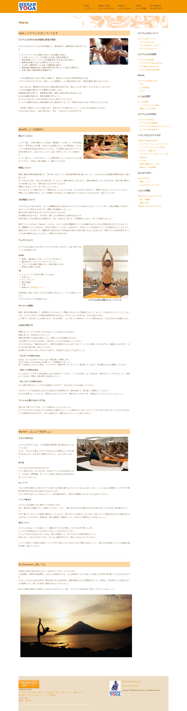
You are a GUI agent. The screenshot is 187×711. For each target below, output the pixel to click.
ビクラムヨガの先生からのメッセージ (155, 126)
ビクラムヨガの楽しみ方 (148, 81)
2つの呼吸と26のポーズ (149, 66)
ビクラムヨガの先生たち (149, 130)
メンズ (81, 692)
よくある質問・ (49, 692)
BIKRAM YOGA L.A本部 (130, 686)
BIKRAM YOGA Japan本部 (131, 681)
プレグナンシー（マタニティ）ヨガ (154, 154)
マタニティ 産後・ (72, 692)
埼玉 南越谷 (145, 199)
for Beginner (156, 7)
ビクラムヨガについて (147, 39)
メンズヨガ (142, 161)
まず (141, 84)
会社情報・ (22, 695)
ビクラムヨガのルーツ (149, 49)
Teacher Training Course (147, 141)
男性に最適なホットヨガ (149, 164)
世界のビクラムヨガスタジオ (149, 206)
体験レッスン (145, 182)
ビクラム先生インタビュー (150, 45)
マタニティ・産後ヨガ (147, 151)
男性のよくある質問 (148, 167)
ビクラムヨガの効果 (146, 60)
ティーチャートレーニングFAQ (152, 147)
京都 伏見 (144, 203)
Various (125, 7)
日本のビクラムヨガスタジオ (149, 196)
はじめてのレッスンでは (149, 185)
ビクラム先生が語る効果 (149, 70)
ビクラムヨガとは (147, 42)
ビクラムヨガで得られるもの (151, 63)
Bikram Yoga (106, 7)
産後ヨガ (143, 157)
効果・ (35, 692)
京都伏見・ (29, 700)
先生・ (58, 692)
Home (89, 7)
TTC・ (63, 692)
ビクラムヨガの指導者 (149, 123)
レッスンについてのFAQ (149, 105)
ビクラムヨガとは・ (25, 692)
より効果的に (145, 87)
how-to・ (41, 692)
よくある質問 (143, 102)
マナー (142, 91)
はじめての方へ (144, 178)
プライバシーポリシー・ (35, 695)
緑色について (38, 287)
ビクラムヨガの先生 (146, 120)
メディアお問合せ (50, 695)
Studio (141, 7)
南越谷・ (21, 700)
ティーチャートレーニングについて (154, 144)
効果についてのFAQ (148, 108)
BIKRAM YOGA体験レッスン (29, 684)
